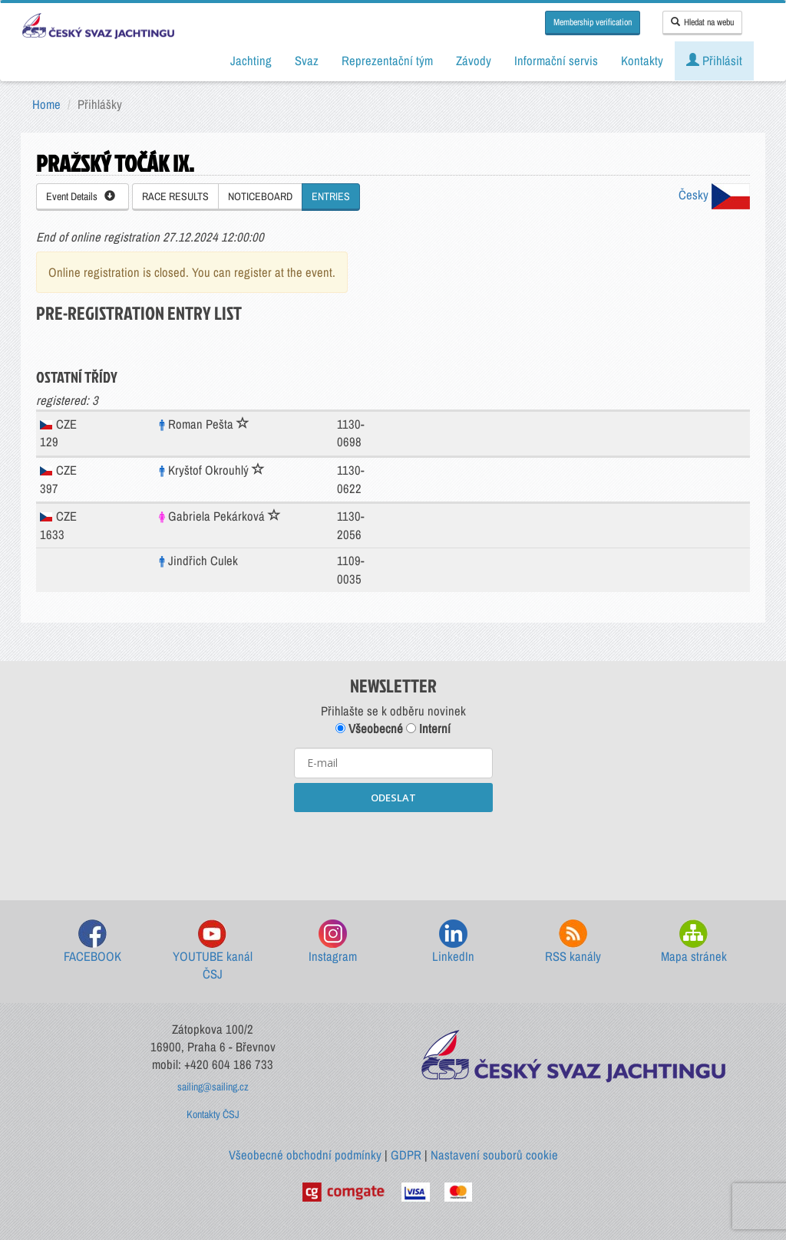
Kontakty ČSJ (213, 1114)
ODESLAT (393, 797)
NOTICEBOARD (260, 196)
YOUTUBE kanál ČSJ (213, 951)
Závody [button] (473, 60)
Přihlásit (714, 60)
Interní (428, 728)
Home (46, 104)
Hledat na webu (702, 22)
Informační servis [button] (556, 60)
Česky (714, 194)
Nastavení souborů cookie (494, 1154)
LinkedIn (453, 942)
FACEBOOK (92, 942)
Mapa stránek (694, 942)
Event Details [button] (80, 196)
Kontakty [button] (642, 60)
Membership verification (592, 22)
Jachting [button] (251, 60)
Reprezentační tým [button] (387, 60)
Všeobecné (369, 728)
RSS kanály (573, 942)
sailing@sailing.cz (213, 1087)
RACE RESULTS (175, 196)
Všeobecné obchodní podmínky (305, 1154)
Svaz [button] (307, 60)
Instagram (333, 942)
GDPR (406, 1154)
